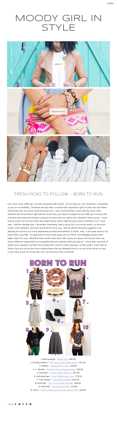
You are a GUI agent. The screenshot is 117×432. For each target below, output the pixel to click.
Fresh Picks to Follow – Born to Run (58, 194)
